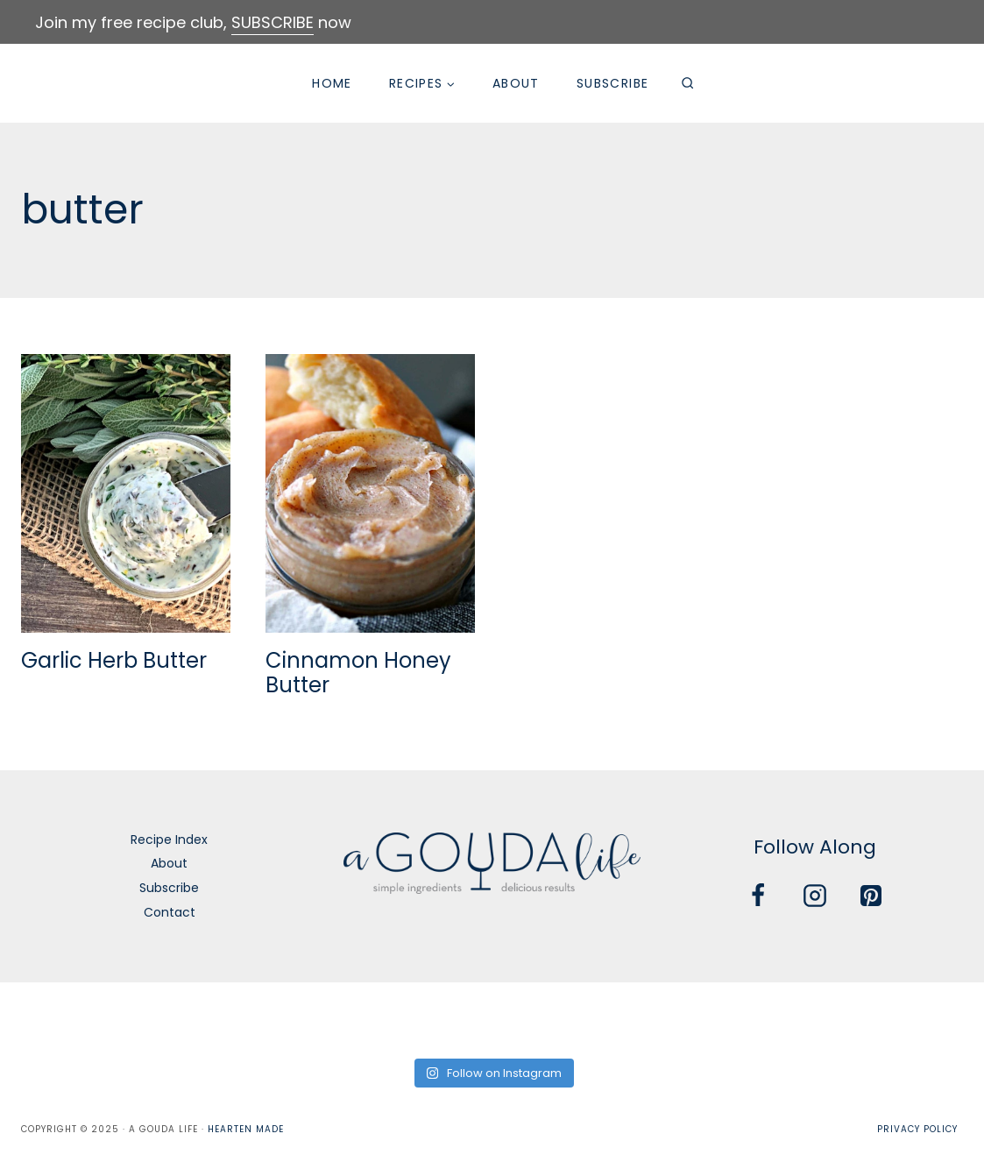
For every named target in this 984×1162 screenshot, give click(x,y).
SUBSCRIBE (272, 22)
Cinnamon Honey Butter (358, 673)
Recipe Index (169, 839)
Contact (169, 912)
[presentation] (125, 493)
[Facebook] (757, 895)
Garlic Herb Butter (114, 660)
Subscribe (613, 83)
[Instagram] (814, 895)
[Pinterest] (871, 895)
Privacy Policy (917, 1129)
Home (332, 83)
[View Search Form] (687, 83)
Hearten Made (246, 1129)
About (516, 83)
